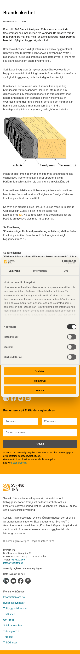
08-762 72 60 (18, 559)
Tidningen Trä (11, 631)
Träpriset (8, 636)
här (20, 214)
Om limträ (9, 619)
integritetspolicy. (19, 462)
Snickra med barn (13, 625)
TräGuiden (9, 614)
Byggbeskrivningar (13, 602)
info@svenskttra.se (13, 563)
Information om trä (14, 597)
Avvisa (40, 390)
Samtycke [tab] (14, 270)
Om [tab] (66, 270)
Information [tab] (40, 270)
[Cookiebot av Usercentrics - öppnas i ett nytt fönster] (62, 262)
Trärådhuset (10, 642)
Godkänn (40, 371)
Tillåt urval (40, 380)
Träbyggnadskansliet (15, 608)
